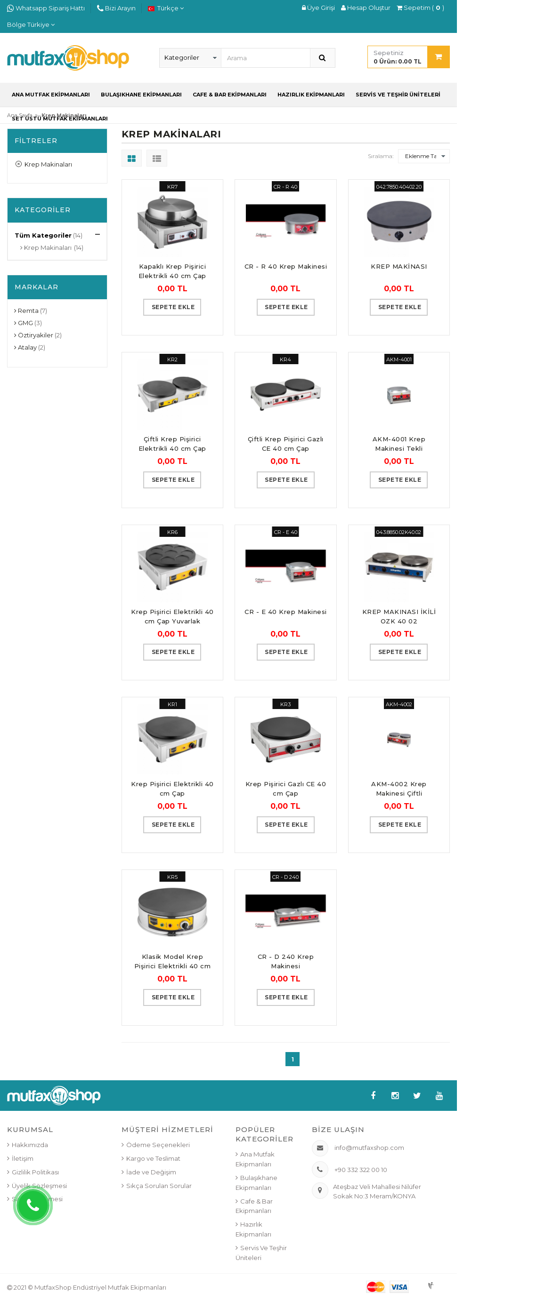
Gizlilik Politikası (35, 1172)
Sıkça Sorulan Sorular (159, 1185)
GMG (23, 323)
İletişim (22, 1158)
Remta (26, 310)
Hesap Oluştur (365, 7)
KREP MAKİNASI (399, 266)
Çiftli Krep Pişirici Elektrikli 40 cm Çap (172, 443)
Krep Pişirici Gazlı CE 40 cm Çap (285, 788)
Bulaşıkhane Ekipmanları (141, 94)
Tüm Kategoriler (43, 235)
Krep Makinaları (44, 164)
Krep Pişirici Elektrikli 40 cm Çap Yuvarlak (172, 616)
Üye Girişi (318, 7)
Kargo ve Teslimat (153, 1158)
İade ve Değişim (151, 1172)
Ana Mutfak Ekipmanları (51, 94)
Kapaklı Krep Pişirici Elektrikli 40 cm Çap (172, 271)
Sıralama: (380, 156)
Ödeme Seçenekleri (158, 1144)
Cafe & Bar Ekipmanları (230, 94)
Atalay (25, 347)
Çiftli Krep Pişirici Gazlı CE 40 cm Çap (286, 443)
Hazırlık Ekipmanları (311, 94)
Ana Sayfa (20, 115)
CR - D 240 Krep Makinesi (286, 961)
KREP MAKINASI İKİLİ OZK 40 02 (399, 616)
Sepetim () (420, 7)
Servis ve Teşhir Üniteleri (398, 94)
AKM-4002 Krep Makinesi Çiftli (399, 788)
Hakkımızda (30, 1144)
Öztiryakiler (33, 335)
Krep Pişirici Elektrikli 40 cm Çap (172, 788)
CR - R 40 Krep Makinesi (285, 266)
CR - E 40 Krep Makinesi (285, 611)
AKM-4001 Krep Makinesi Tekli (399, 443)
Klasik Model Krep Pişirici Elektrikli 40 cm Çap (172, 962)
